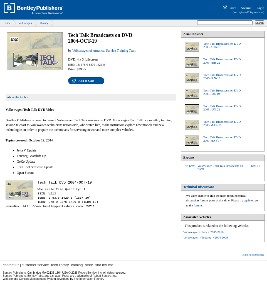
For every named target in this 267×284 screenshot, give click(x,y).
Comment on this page (253, 254)
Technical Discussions (198, 187)
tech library (60, 265)
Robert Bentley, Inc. (105, 275)
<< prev (190, 165)
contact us (11, 265)
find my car (104, 265)
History (44, 23)
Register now (256, 12)
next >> (256, 165)
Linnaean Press (60, 275)
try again (245, 200)
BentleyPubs (35, 275)
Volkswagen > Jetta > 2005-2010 (203, 232)
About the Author (17, 97)
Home (7, 23)
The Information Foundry (89, 278)
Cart (229, 7)
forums (198, 205)
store (89, 265)
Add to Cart (86, 80)
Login (260, 7)
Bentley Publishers (14, 272)
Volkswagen (25, 23)
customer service (35, 265)
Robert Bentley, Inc (90, 272)
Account (246, 7)
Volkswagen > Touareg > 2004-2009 (205, 237)
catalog (77, 265)
